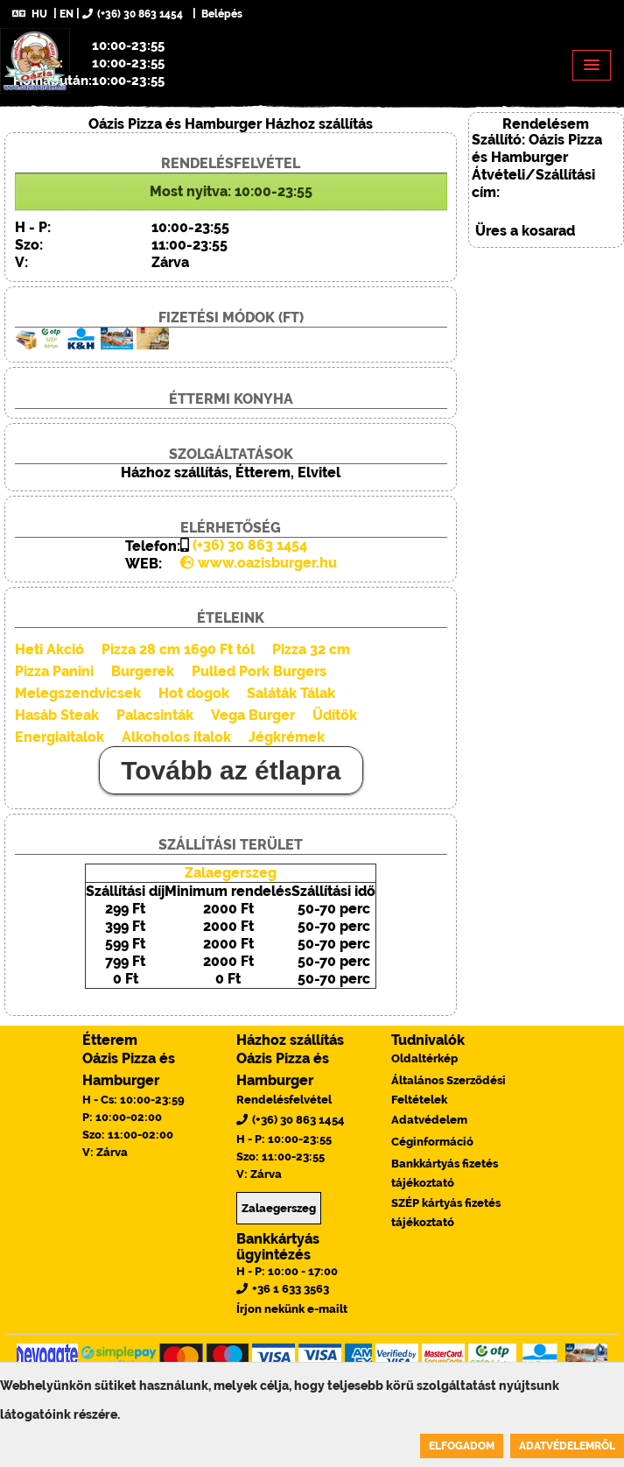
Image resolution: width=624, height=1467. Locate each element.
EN (67, 14)
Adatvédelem (429, 1119)
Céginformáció (432, 1141)
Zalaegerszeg (231, 872)
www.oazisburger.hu (258, 562)
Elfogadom (461, 1446)
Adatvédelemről (567, 1446)
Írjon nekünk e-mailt (291, 1308)
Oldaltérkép (424, 1058)
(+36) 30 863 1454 (132, 14)
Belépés (220, 14)
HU (29, 14)
